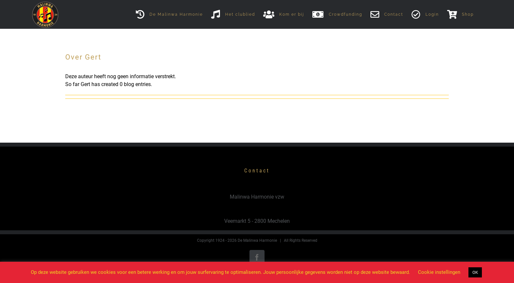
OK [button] (475, 272)
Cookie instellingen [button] (439, 272)
